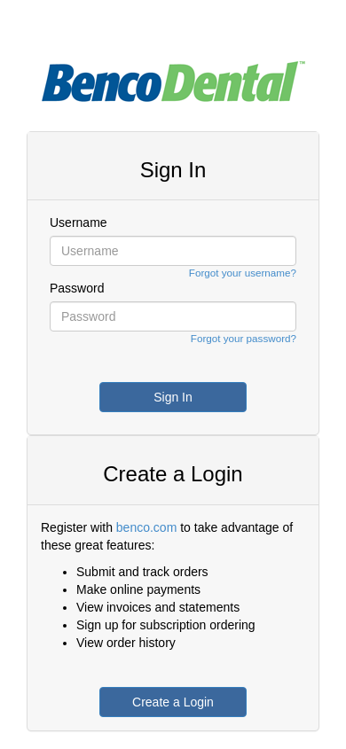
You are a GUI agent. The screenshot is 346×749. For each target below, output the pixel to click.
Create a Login (173, 702)
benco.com (146, 527)
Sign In (173, 397)
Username (78, 222)
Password (77, 288)
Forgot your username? (242, 272)
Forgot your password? (243, 338)
